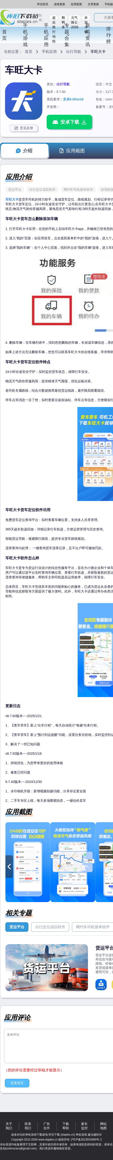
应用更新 (76, 4)
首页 (4, 35)
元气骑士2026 (74, 18)
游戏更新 (59, 4)
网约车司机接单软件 (78, 189)
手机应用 (46, 35)
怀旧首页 (42, 4)
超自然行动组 (54, 18)
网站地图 (103, 1126)
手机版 (109, 4)
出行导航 (73, 52)
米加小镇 (86, 18)
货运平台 (14, 189)
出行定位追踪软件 (42, 189)
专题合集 (67, 35)
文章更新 (93, 4)
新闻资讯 (88, 35)
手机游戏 (25, 35)
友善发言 (17, 1083)
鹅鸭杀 (63, 18)
